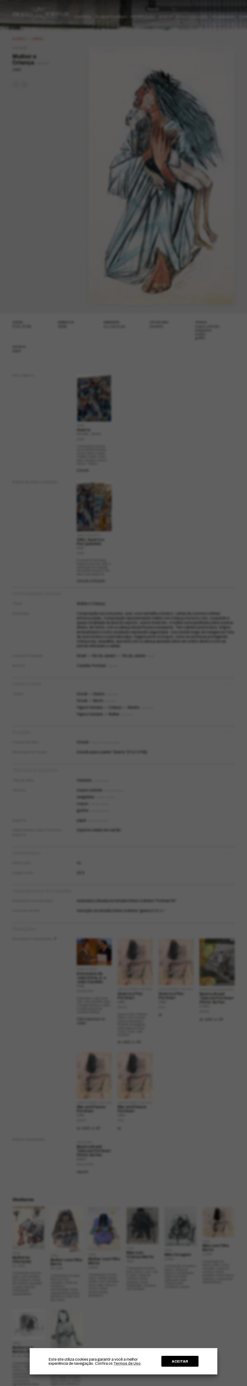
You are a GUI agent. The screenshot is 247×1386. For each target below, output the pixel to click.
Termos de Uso (127, 1363)
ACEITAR (180, 1361)
